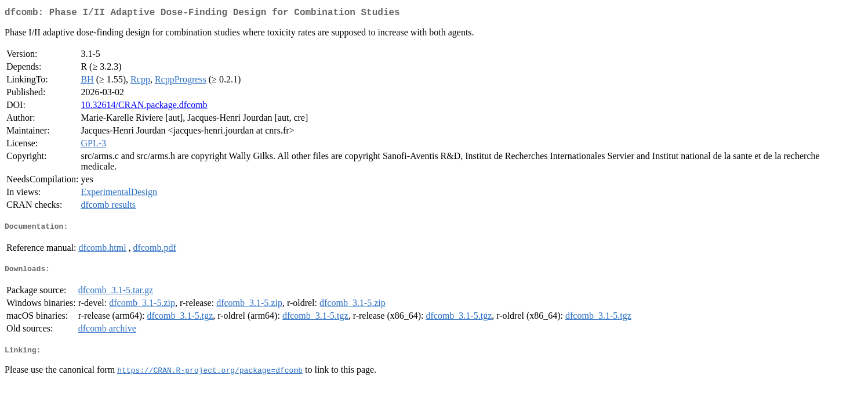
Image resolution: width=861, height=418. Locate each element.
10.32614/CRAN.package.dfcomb (144, 107)
